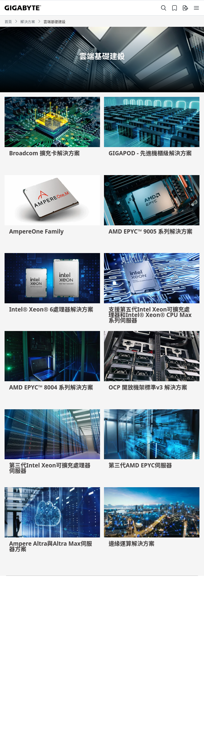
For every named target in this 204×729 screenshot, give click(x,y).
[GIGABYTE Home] (23, 7)
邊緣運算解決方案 (131, 544)
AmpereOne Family (36, 231)
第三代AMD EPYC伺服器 (140, 465)
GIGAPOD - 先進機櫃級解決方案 (150, 153)
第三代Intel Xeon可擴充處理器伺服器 (49, 468)
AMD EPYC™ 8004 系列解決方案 (51, 387)
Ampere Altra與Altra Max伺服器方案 (50, 546)
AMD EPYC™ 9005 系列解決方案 (150, 231)
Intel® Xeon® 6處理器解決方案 (51, 309)
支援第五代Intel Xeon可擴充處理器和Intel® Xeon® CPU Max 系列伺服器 (150, 314)
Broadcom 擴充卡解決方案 (44, 153)
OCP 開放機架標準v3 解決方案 (148, 387)
